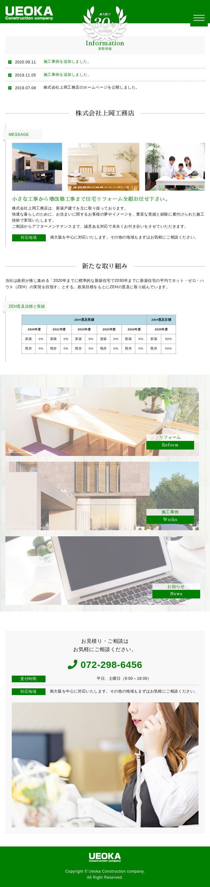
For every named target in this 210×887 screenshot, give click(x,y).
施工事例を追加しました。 (68, 61)
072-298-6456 (111, 664)
